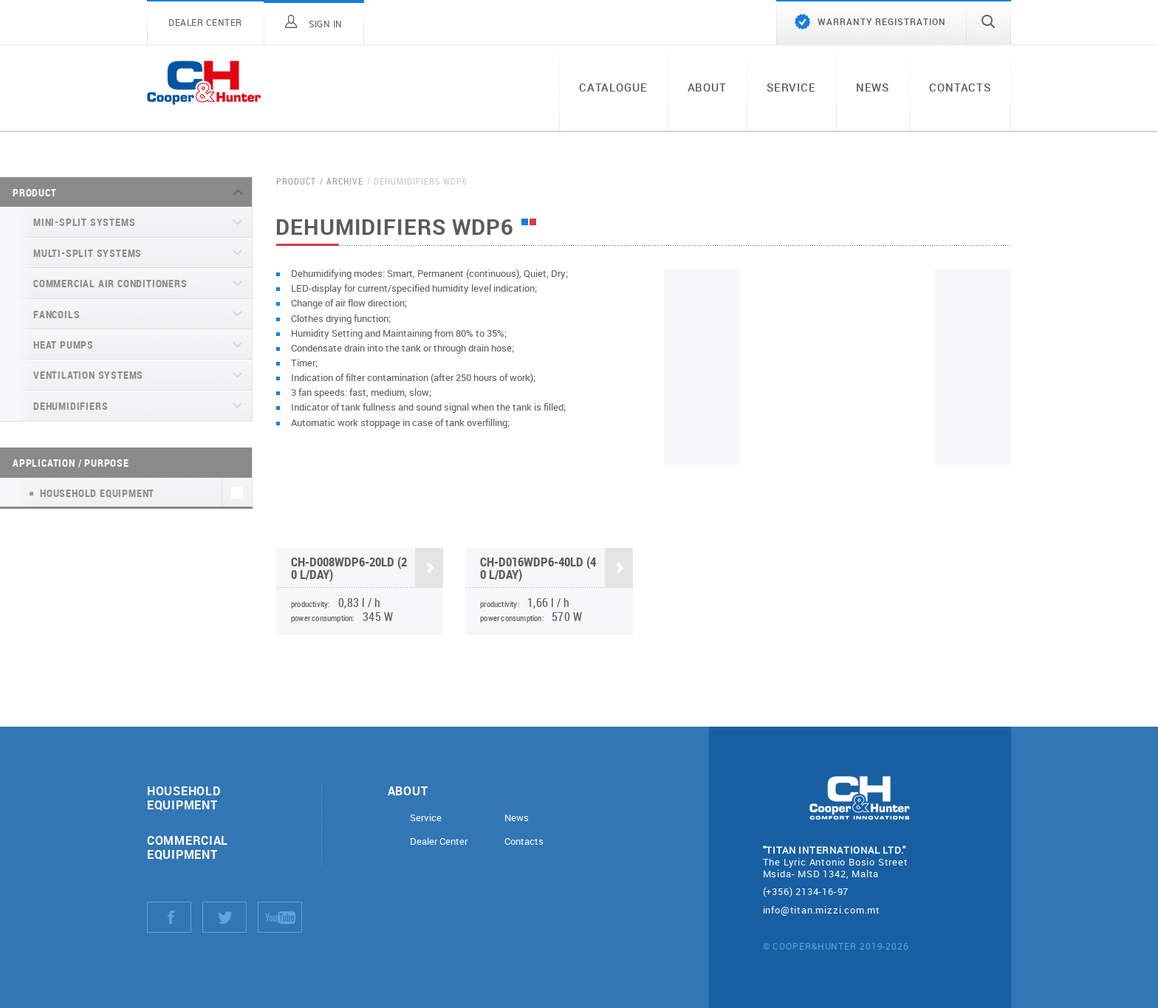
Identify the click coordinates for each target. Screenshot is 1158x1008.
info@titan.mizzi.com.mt (821, 909)
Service (791, 87)
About (707, 87)
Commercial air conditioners (110, 283)
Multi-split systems (87, 253)
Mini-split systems (84, 222)
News (872, 87)
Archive (344, 181)
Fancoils (56, 314)
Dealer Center (438, 841)
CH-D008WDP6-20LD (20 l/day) (367, 570)
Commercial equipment (187, 847)
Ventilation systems (88, 375)
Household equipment (183, 798)
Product (35, 192)
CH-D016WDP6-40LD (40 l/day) (556, 570)
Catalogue (613, 87)
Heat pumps (63, 344)
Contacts (960, 87)
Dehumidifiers (70, 406)
